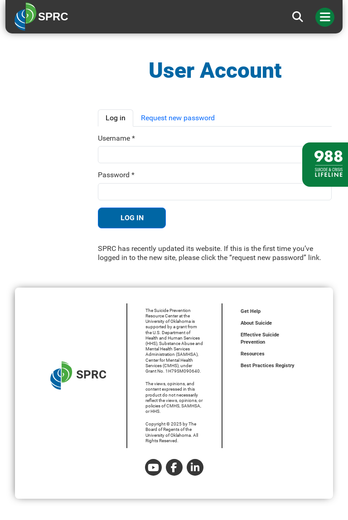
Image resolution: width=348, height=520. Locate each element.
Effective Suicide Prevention (260, 338)
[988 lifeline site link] (325, 164)
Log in (132, 217)
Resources (253, 354)
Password (116, 174)
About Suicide (256, 323)
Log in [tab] (116, 117)
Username (116, 138)
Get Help (251, 311)
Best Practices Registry (268, 366)
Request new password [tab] (178, 117)
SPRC (78, 375)
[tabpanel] (215, 198)
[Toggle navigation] (324, 17)
